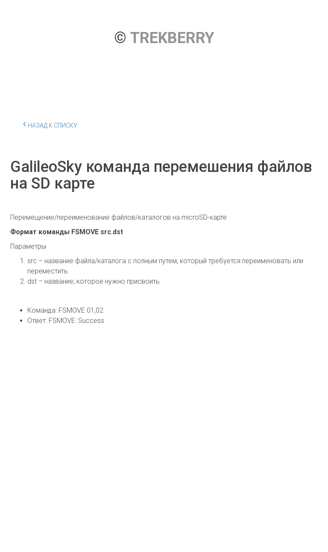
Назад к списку (50, 124)
